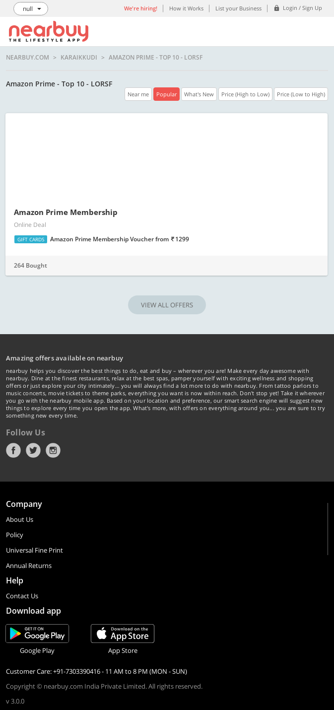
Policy (14, 534)
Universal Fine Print (34, 550)
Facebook (13, 450)
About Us (19, 519)
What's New (199, 94)
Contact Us (22, 595)
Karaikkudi (79, 57)
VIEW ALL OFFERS (167, 304)
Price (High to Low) (245, 94)
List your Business (238, 8)
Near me (138, 94)
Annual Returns (29, 565)
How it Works (186, 8)
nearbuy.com (27, 57)
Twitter (33, 450)
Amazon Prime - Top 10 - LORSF (155, 57)
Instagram (53, 450)
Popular (166, 94)
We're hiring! (140, 8)
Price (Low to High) (301, 94)
